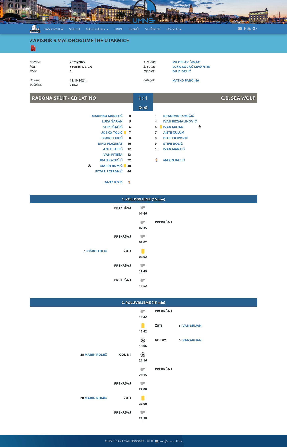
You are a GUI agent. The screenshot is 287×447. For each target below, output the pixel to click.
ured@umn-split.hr (168, 441)
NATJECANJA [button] (97, 29)
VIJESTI (74, 29)
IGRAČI (134, 29)
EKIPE (118, 29)
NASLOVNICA (53, 29)
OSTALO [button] (174, 29)
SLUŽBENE (153, 29)
